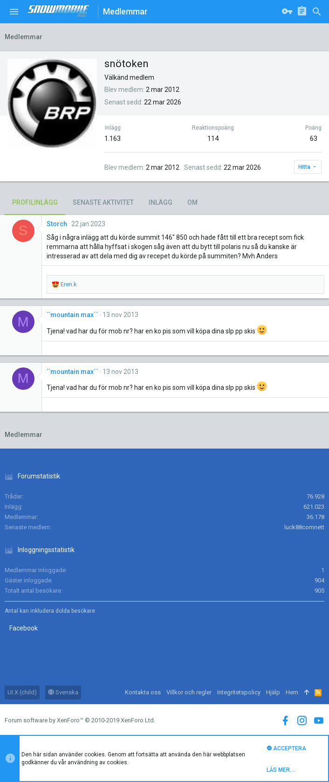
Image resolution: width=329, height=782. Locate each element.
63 (313, 138)
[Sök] (316, 11)
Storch (57, 224)
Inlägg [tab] (160, 202)
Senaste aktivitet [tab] (103, 202)
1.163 (112, 138)
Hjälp (273, 692)
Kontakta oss (143, 692)
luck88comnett (304, 527)
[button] (14, 11)
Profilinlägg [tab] (35, 202)
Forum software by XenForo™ (80, 720)
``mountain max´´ (72, 314)
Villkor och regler (189, 692)
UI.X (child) (22, 692)
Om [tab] (192, 202)
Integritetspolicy (238, 692)
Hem (292, 692)
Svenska (63, 692)
